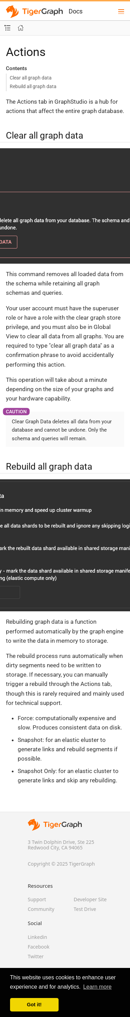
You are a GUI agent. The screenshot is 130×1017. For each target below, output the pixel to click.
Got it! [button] (34, 1004)
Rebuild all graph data (33, 86)
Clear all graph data (31, 78)
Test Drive (85, 909)
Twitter (36, 956)
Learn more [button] (97, 987)
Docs (76, 11)
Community (41, 909)
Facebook (39, 946)
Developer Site (90, 899)
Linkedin (37, 937)
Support (37, 899)
